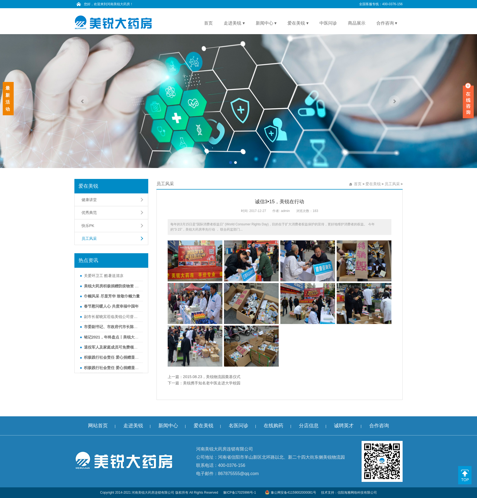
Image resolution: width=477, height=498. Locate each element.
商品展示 (356, 23)
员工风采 (89, 238)
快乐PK (88, 225)
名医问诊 (238, 425)
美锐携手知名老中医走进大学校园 (211, 383)
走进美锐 (133, 425)
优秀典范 (89, 212)
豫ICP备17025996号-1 (239, 492)
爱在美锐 (373, 184)
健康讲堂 (89, 200)
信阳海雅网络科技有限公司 (357, 492)
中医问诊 (328, 23)
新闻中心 (168, 425)
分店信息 (309, 425)
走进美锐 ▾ (234, 23)
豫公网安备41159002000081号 (290, 492)
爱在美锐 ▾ (297, 23)
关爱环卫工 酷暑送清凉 (103, 275)
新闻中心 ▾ (266, 23)
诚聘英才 (344, 425)
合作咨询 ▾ (386, 23)
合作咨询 (379, 425)
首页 (208, 23)
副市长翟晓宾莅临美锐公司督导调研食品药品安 (112, 316)
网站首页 (98, 425)
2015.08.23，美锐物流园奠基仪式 (211, 377)
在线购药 (273, 425)
